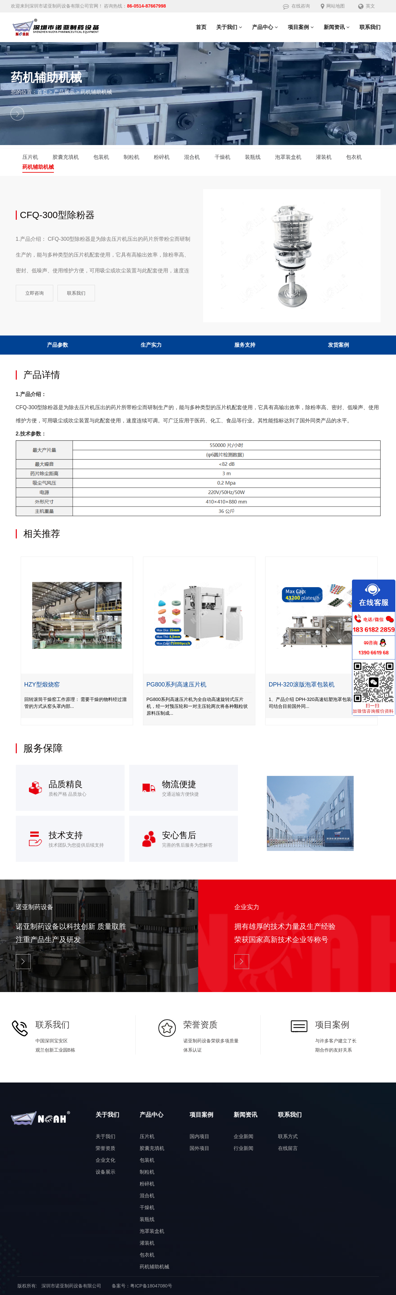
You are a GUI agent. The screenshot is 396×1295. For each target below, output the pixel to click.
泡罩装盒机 (288, 157)
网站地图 (333, 6)
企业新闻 (243, 1136)
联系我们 (76, 293)
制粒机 (131, 157)
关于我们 (107, 1114)
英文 (366, 6)
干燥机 (222, 157)
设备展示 (105, 1172)
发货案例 (338, 345)
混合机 (192, 157)
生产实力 (151, 345)
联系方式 (288, 1136)
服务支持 (244, 345)
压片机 (30, 157)
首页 (42, 92)
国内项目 (199, 1136)
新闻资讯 (245, 1114)
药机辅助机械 (96, 92)
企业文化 (105, 1160)
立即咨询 (34, 293)
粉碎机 (162, 157)
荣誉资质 (105, 1148)
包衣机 (354, 157)
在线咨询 (296, 6)
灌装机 (324, 157)
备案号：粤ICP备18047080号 (142, 1285)
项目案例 (201, 1114)
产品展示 (64, 92)
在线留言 (288, 1148)
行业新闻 (243, 1148)
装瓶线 (253, 157)
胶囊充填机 (66, 157)
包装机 (101, 157)
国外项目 (199, 1148)
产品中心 (151, 1114)
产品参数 (57, 345)
